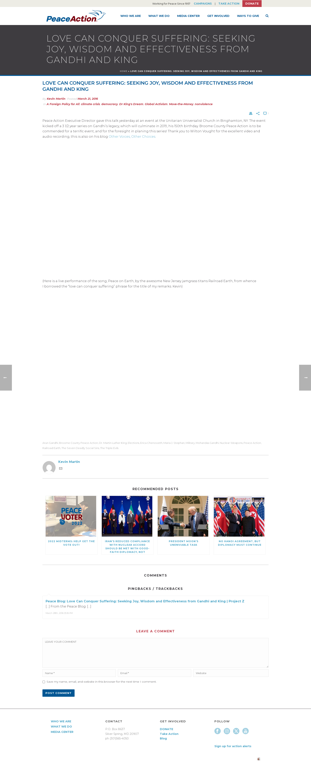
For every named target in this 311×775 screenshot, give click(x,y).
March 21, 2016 (88, 99)
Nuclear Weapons (231, 443)
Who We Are (130, 16)
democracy (109, 104)
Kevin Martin (56, 99)
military (190, 443)
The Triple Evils (109, 448)
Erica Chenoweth (151, 443)
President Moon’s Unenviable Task (183, 543)
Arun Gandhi (50, 443)
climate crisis (90, 104)
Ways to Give (248, 16)
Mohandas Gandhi (207, 443)
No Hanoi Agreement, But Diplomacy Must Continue (239, 543)
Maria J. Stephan (174, 443)
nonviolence (204, 104)
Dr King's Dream (131, 104)
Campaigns (203, 3)
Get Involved (218, 16)
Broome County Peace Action (78, 443)
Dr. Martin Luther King (113, 443)
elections (133, 443)
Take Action (228, 3)
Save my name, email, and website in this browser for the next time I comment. (101, 681)
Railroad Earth (51, 448)
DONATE (166, 729)
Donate (252, 3)
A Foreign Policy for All (63, 104)
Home (123, 71)
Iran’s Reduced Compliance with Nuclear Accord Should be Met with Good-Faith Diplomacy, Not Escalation (127, 547)
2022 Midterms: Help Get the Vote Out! (71, 543)
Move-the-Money (181, 104)
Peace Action (252, 443)
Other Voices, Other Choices (132, 136)
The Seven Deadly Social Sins (80, 448)
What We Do (159, 16)
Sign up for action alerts (232, 746)
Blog (163, 738)
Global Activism (156, 104)
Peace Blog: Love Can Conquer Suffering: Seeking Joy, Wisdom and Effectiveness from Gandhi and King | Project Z (145, 601)
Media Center (188, 16)
